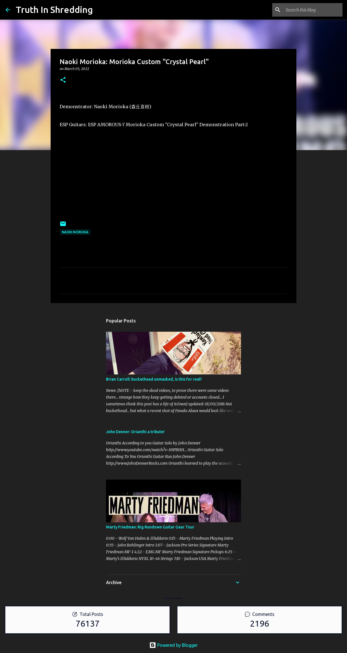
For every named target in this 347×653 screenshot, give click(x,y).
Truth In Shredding (54, 9)
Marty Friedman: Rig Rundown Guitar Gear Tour (150, 527)
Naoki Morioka (75, 232)
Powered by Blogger (173, 645)
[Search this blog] (313, 10)
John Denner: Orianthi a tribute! (135, 432)
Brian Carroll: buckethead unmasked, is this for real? (154, 379)
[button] (63, 80)
